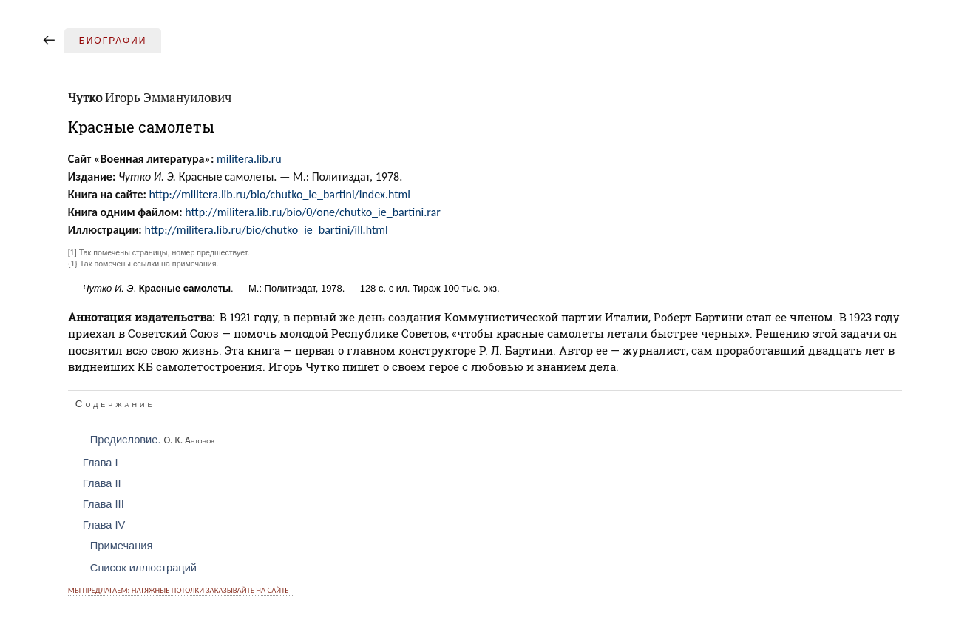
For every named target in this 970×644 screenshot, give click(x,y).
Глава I (100, 463)
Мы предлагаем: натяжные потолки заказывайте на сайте (178, 590)
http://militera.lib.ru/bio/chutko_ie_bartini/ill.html (265, 230)
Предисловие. (152, 440)
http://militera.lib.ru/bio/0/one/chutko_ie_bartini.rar (313, 212)
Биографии (113, 41)
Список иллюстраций (143, 568)
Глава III (103, 504)
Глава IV (104, 525)
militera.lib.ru (249, 159)
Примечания (121, 545)
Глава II (102, 483)
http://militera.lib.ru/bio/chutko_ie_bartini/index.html (279, 194)
